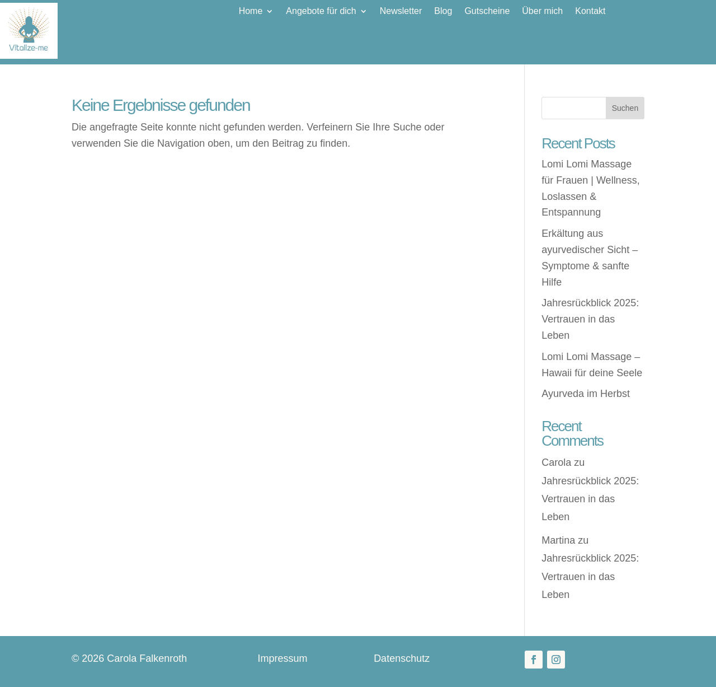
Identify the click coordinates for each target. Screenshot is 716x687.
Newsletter (401, 11)
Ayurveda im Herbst (585, 393)
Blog (443, 11)
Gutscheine (487, 11)
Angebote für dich (321, 11)
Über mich (542, 11)
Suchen (625, 108)
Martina (558, 540)
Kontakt (590, 11)
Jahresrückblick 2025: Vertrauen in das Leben (590, 319)
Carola (556, 462)
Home (251, 11)
